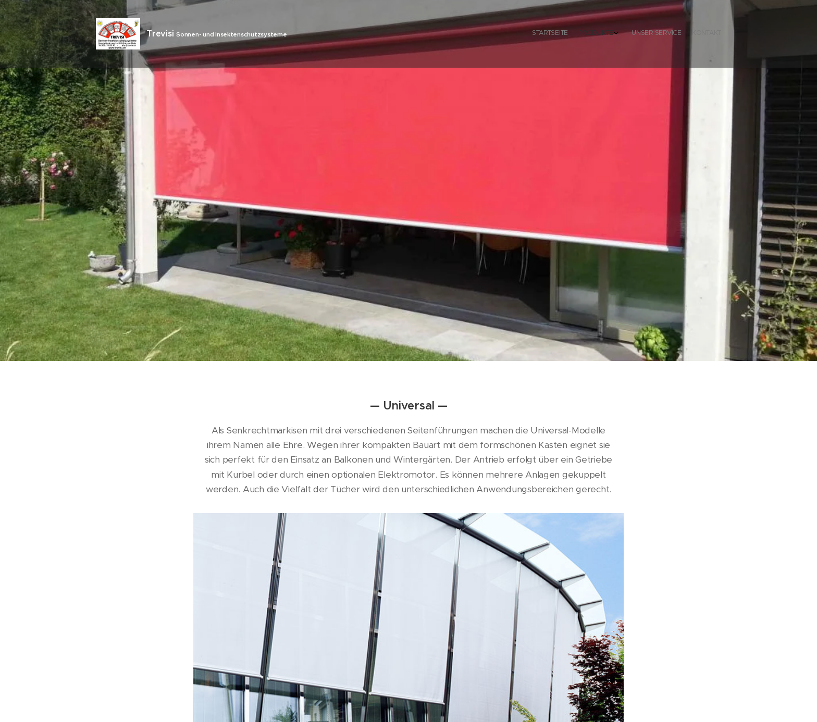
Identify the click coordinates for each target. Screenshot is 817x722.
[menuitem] (683, 34)
